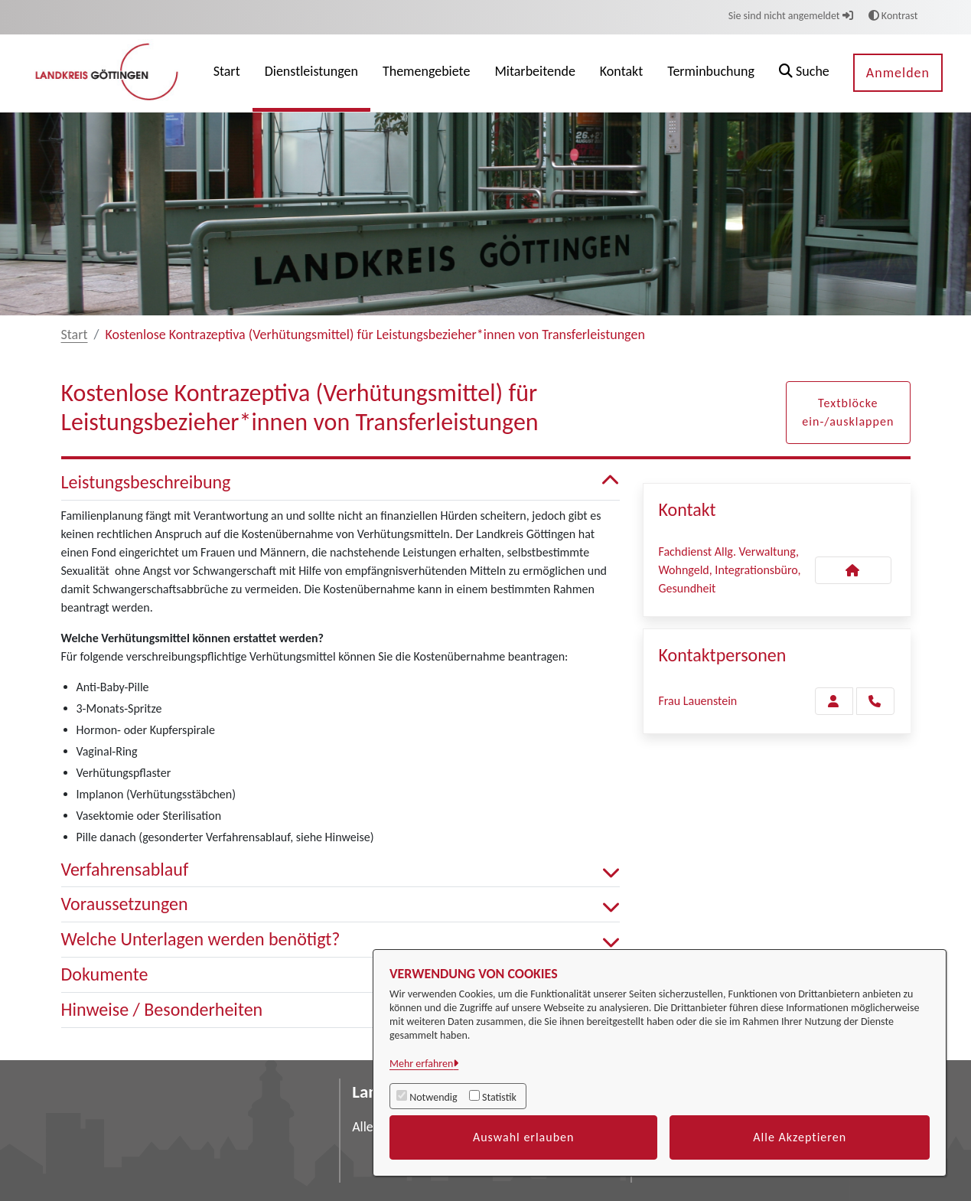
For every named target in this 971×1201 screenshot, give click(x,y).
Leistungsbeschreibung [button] (340, 483)
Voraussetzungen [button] (340, 904)
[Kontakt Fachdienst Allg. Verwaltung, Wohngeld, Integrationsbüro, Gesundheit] (853, 570)
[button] (804, 73)
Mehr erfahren (421, 1063)
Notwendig (433, 1097)
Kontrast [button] (893, 15)
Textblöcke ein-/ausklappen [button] (848, 412)
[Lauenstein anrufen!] (875, 701)
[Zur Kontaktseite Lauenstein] (834, 701)
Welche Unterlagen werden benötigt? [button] (340, 939)
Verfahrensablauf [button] (340, 870)
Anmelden (898, 72)
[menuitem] (227, 73)
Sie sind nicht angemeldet (790, 15)
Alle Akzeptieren (799, 1137)
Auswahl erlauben (524, 1137)
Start (74, 334)
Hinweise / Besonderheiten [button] (340, 1010)
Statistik (499, 1097)
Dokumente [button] (340, 975)
